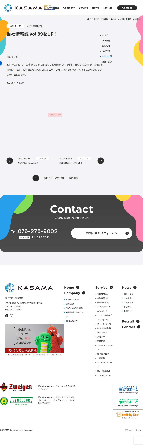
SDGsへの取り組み (74, 308)
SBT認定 (70, 303)
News (95, 7)
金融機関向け (103, 298)
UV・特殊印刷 (103, 371)
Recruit (107, 7)
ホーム (88, 19)
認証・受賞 (107, 61)
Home (55, 7)
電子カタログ (103, 353)
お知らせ (106, 45)
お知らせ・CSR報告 (100, 19)
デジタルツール (104, 375)
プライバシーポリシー (134, 430)
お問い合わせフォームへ (107, 233)
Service (83, 7)
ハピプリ (101, 336)
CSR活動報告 (72, 321)
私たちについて (73, 299)
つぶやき (106, 51)
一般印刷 (101, 358)
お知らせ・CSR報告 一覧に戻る (55, 178)
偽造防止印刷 (103, 302)
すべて (105, 35)
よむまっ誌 (114, 19)
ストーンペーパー (105, 324)
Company (69, 7)
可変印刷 (101, 341)
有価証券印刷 (103, 294)
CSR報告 (106, 40)
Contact (127, 7)
